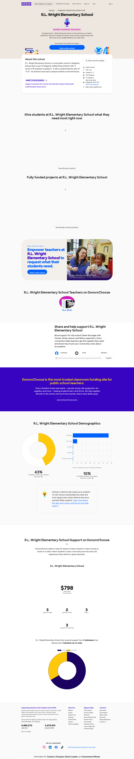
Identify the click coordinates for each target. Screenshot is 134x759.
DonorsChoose (26, 4)
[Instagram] (44, 751)
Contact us (103, 725)
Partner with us (76, 4)
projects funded (55, 729)
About (37, 99)
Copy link (108, 362)
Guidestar (37, 725)
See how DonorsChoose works (67, 402)
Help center (103, 714)
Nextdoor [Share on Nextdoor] (101, 356)
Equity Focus (72, 718)
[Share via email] (84, 356)
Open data (103, 721)
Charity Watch (53, 723)
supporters (31, 729)
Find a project (88, 714)
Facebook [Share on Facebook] (61, 356)
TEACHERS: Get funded (62, 4)
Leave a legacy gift (89, 730)
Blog (105, 718)
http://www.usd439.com (94, 87)
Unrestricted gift (88, 732)
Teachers (70, 99)
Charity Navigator (26, 725)
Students (82, 99)
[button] (84, 362)
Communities (103, 716)
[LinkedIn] (50, 751)
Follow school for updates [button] (95, 61)
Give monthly (87, 725)
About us (86, 4)
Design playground (105, 723)
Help (94, 4)
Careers (70, 725)
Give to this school (67, 47)
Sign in (111, 4)
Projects (58, 99)
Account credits (88, 716)
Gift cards (87, 718)
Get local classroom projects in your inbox (81, 751)
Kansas (51, 10)
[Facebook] (56, 751)
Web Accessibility (73, 727)
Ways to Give (89, 711)
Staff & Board (72, 723)
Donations (95, 99)
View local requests (92, 84)
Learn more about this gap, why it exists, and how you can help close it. (70, 507)
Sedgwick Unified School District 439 (71, 10)
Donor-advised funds (90, 721)
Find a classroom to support (43, 4)
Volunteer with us (89, 727)
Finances (71, 721)
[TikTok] (62, 751)
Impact (48, 99)
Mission (70, 714)
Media (101, 718)
